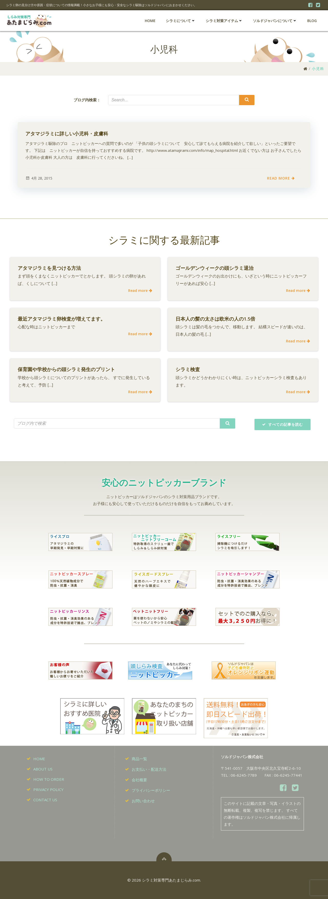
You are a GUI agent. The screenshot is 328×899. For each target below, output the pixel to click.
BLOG (312, 20)
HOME (150, 20)
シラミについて (181, 20)
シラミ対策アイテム (224, 20)
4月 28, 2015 (38, 178)
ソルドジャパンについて (275, 20)
